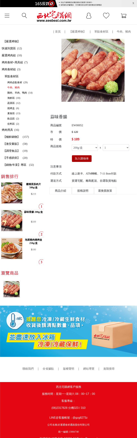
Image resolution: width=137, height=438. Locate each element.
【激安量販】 (11, 143)
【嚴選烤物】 (11, 41)
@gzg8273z (80, 417)
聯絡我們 (28, 368)
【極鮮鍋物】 (11, 136)
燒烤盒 (11, 108)
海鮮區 (11, 98)
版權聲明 (68, 368)
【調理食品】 (11, 150)
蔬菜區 (11, 103)
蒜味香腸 (33, 212)
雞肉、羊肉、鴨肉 (17, 92)
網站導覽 (88, 368)
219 (34, 194)
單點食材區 (12, 76)
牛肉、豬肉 (13, 87)
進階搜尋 (109, 368)
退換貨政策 (105, 190)
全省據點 (48, 368)
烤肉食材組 (9, 69)
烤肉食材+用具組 (12, 62)
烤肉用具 (7, 129)
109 (34, 221)
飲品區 (11, 118)
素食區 (11, 113)
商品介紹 (60, 190)
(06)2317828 (60, 407)
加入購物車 (82, 158)
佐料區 (11, 123)
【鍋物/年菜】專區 (14, 164)
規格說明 (82, 190)
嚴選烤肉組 (9, 55)
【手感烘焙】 (11, 157)
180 (34, 249)
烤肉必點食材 (14, 82)
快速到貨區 (9, 48)
